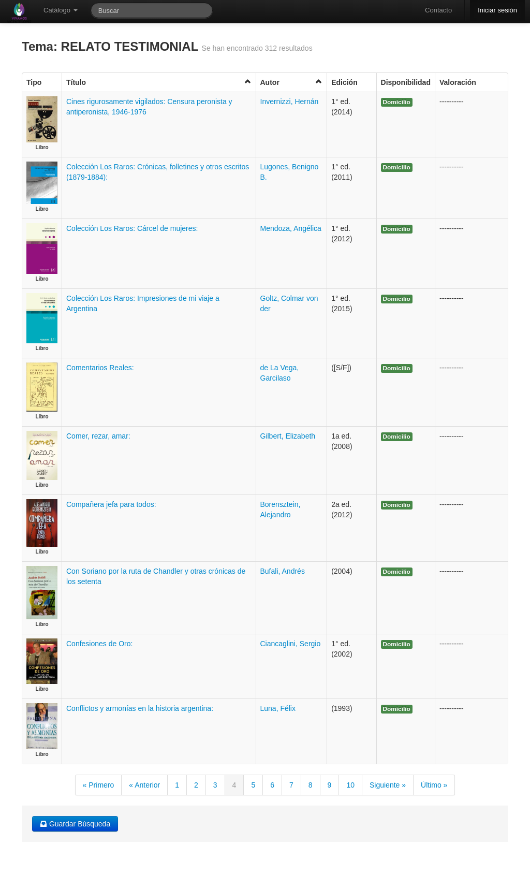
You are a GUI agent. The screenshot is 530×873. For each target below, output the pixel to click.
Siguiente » (388, 785)
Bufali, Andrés (282, 571)
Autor (291, 82)
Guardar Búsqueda (75, 824)
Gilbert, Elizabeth (288, 436)
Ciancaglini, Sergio (290, 643)
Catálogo (60, 10)
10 (350, 785)
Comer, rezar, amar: (98, 436)
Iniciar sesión (497, 10)
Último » (434, 785)
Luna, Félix (278, 708)
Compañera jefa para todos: (111, 504)
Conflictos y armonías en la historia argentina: (139, 708)
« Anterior (144, 785)
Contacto (438, 10)
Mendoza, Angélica (290, 228)
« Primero (98, 785)
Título (159, 82)
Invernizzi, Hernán (289, 101)
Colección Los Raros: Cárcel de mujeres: (132, 228)
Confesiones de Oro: (99, 643)
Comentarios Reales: (100, 367)
